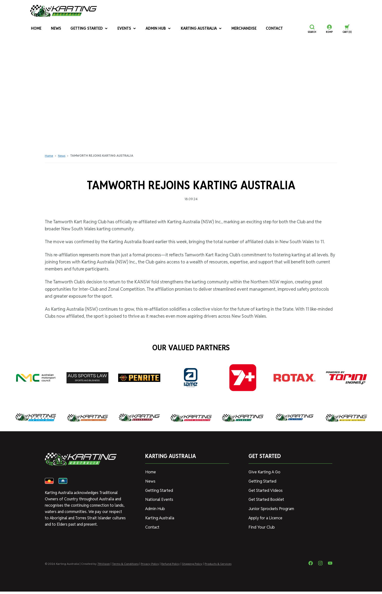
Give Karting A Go (263, 471)
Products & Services (218, 566)
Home (35, 28)
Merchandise (238, 28)
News (55, 28)
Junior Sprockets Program (270, 507)
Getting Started (87, 28)
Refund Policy (170, 566)
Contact (267, 28)
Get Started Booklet (266, 498)
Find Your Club (260, 525)
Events (124, 28)
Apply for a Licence (265, 516)
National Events (158, 498)
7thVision (103, 566)
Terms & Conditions (125, 566)
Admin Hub (155, 28)
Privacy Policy (150, 566)
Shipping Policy (192, 566)
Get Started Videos (265, 489)
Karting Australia (196, 28)
